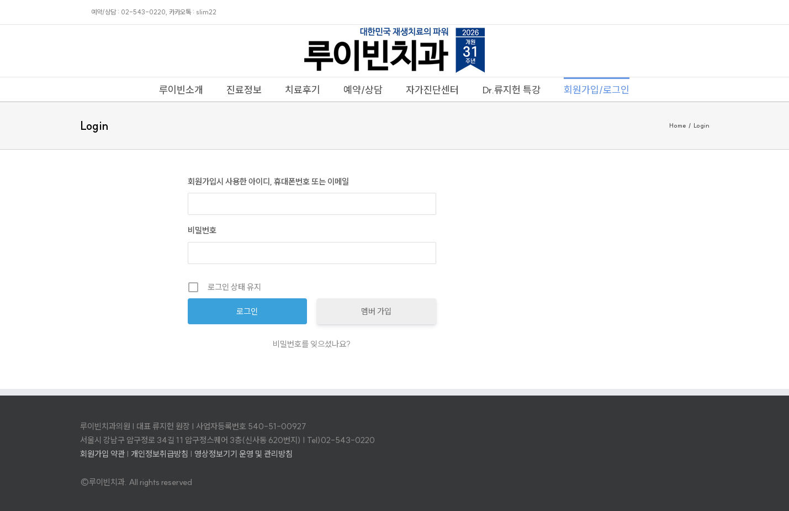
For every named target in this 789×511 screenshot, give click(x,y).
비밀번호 (202, 230)
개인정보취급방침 (159, 454)
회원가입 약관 (102, 454)
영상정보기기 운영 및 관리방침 (243, 454)
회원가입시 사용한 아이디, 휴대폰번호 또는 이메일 (268, 181)
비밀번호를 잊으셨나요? (312, 344)
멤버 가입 (376, 311)
